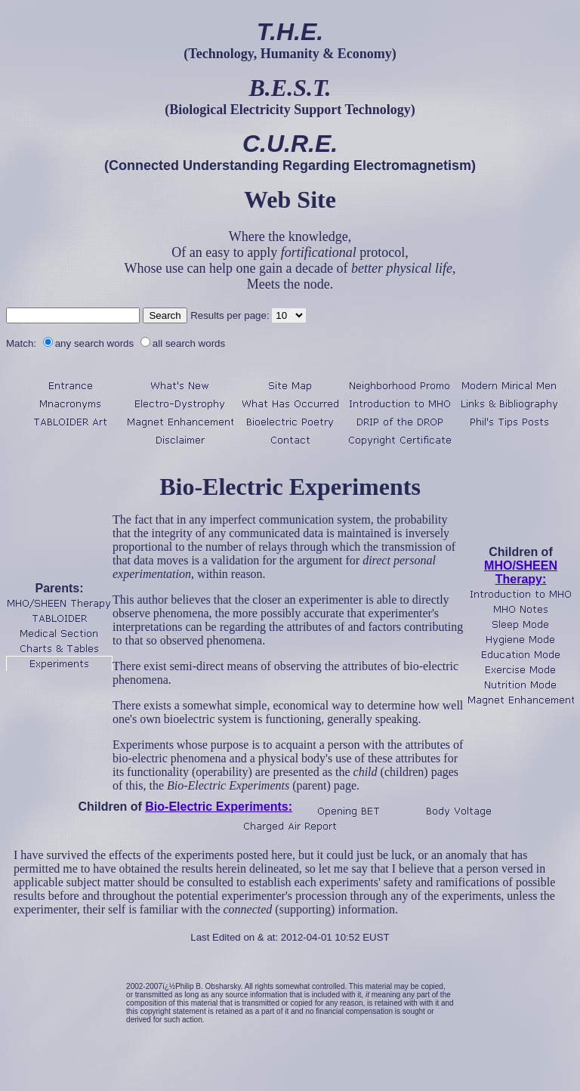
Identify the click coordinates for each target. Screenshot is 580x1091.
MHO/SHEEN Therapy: (520, 572)
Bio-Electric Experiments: (218, 806)
